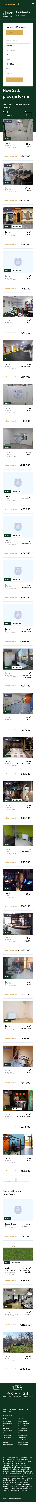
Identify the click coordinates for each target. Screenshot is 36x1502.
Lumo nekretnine (23, 1444)
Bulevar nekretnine (23, 1423)
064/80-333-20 (20, 16)
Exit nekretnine (22, 1433)
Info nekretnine (22, 1421)
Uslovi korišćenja (26, 1397)
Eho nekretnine (22, 1428)
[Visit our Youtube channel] (16, 1393)
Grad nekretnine (7, 1419)
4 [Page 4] (22, 1180)
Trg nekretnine (22, 1437)
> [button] (27, 1180)
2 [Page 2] (13, 1180)
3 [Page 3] (18, 1180)
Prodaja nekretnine (8, 1444)
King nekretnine (7, 1437)
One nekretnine (22, 1440)
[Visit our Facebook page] (8, 1393)
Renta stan (6, 1442)
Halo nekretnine (22, 1426)
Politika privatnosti (10, 1397)
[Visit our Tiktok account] (27, 1393)
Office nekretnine (7, 1426)
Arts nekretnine (7, 1440)
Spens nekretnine (7, 1430)
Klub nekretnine (7, 1428)
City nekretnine (22, 1419)
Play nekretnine (7, 1435)
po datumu (8, 115)
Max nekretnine (22, 1435)
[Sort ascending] (26, 115)
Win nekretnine (22, 1430)
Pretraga (14, 80)
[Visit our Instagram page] (12, 1393)
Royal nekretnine (7, 1423)
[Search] (19, 4)
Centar (9, 73)
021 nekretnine (7, 1421)
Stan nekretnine (7, 1433)
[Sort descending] (29, 115)
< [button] (4, 1180)
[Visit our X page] (20, 1393)
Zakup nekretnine (23, 1442)
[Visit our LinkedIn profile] (23, 1393)
